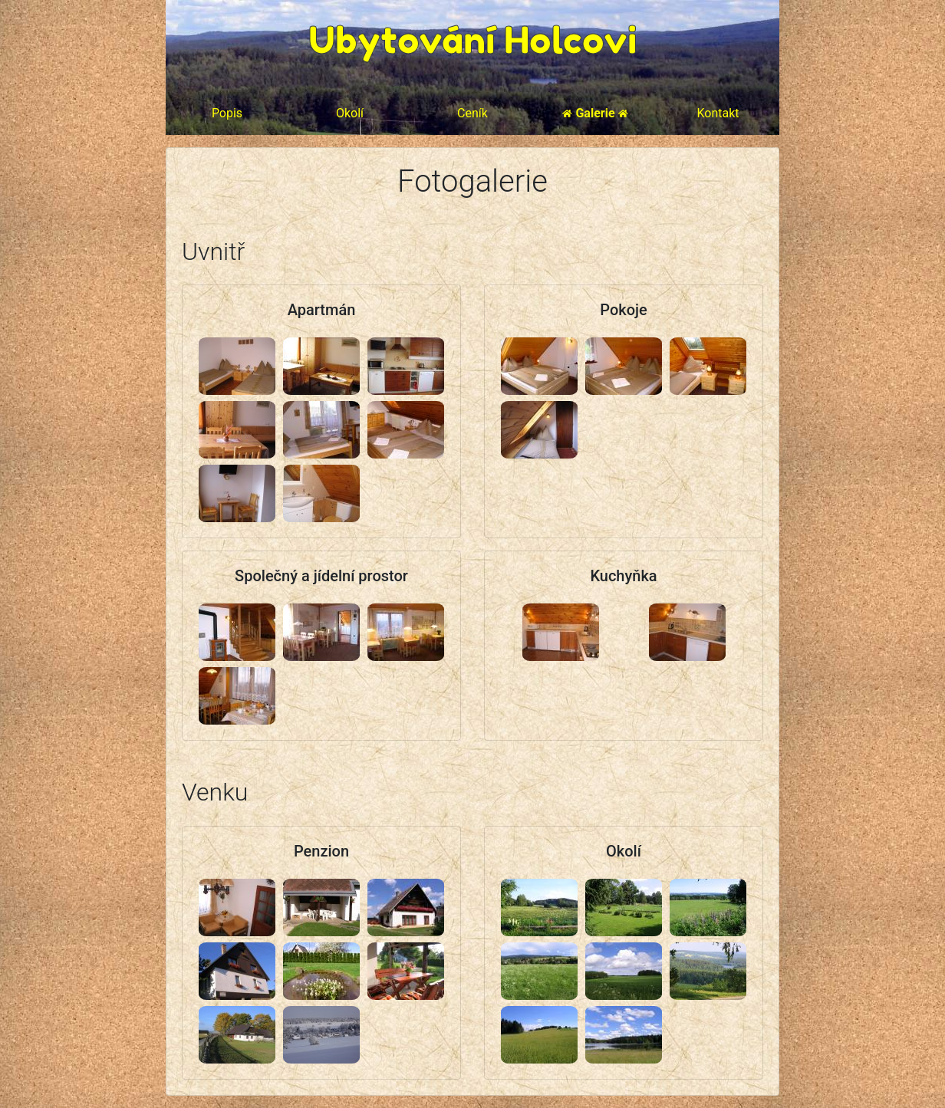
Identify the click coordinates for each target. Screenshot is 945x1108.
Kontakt (717, 113)
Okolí (350, 113)
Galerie (594, 113)
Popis (227, 113)
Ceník (472, 113)
